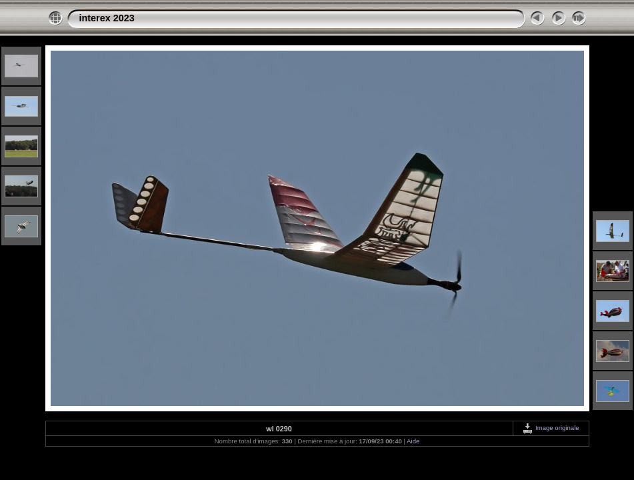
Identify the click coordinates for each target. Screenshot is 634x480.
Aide (413, 441)
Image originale (550, 427)
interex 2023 (107, 18)
